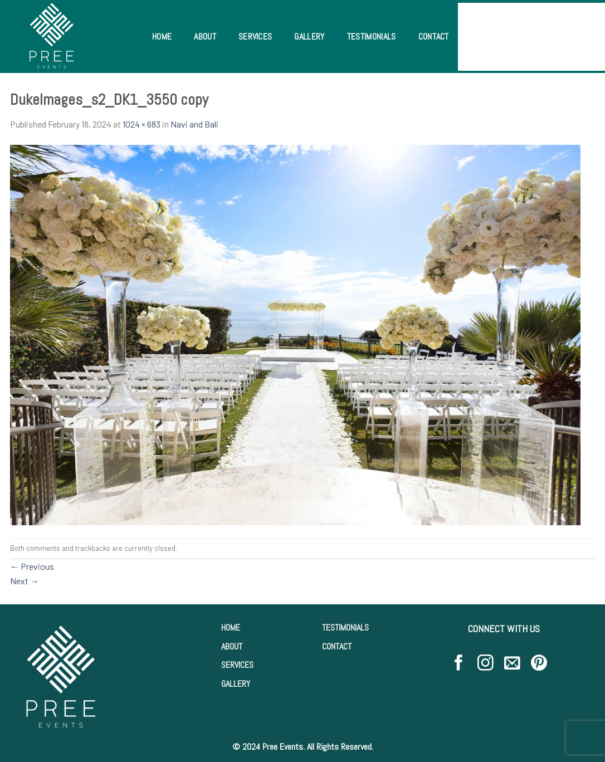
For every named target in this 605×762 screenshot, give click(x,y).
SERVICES (237, 665)
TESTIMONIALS (345, 627)
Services (255, 36)
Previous (32, 566)
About (205, 36)
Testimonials (371, 36)
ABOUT (231, 646)
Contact (433, 36)
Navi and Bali (194, 124)
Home (162, 36)
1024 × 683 (141, 124)
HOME (230, 627)
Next (24, 580)
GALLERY (235, 684)
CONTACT (337, 646)
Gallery (309, 36)
